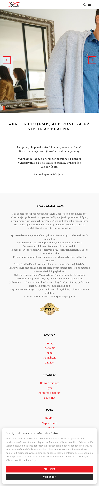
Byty (49, 388)
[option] (49, 60)
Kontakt (49, 428)
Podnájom (49, 357)
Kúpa (49, 352)
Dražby (49, 362)
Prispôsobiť (49, 476)
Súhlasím (49, 469)
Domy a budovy (49, 383)
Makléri (49, 418)
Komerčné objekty (49, 392)
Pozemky (49, 397)
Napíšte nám (49, 423)
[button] (7, 60)
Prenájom (49, 348)
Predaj (50, 343)
